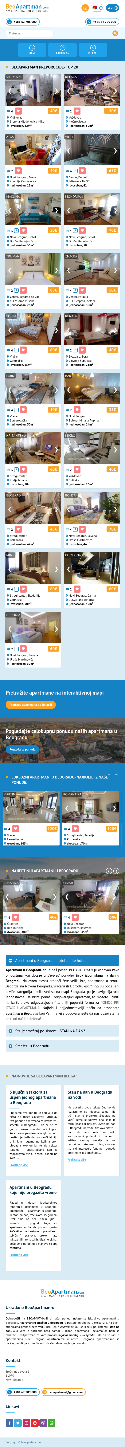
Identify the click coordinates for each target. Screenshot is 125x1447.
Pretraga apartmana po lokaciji (31, 705)
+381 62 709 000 (22, 1392)
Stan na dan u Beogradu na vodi (90, 1094)
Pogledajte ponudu (23, 749)
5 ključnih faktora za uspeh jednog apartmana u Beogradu (33, 1097)
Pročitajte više (19, 1165)
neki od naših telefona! (23, 1018)
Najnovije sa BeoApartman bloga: (43, 1076)
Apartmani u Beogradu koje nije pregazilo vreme (33, 1189)
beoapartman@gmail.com (62, 1392)
